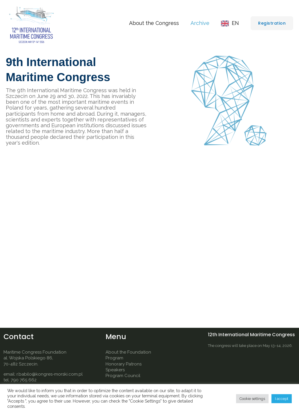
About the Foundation (128, 352)
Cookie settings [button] (252, 398)
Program (114, 358)
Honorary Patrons (124, 364)
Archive (201, 23)
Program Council (123, 375)
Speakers (115, 369)
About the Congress (157, 23)
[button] (272, 23)
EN (236, 23)
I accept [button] (281, 398)
